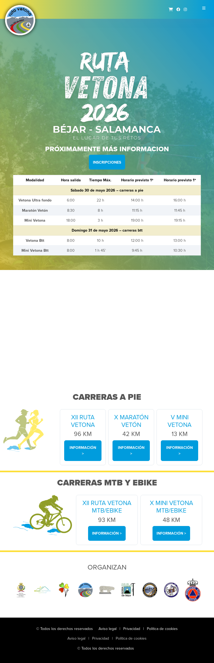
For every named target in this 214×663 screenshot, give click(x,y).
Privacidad (131, 628)
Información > (83, 450)
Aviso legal (108, 628)
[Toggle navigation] (204, 8)
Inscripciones (107, 162)
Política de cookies (162, 628)
